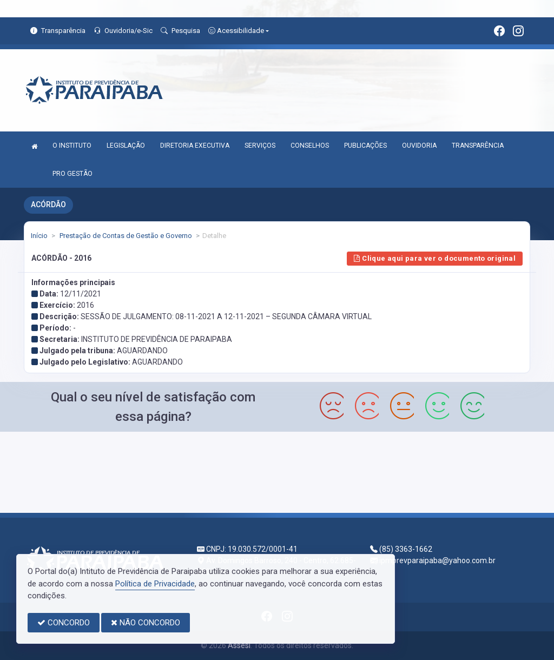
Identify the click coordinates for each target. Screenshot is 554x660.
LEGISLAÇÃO (126, 145)
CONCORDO (63, 623)
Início (39, 236)
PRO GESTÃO (72, 173)
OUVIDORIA (419, 145)
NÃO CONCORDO (145, 623)
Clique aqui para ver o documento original (435, 258)
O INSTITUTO (71, 145)
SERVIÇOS (260, 145)
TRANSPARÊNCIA (478, 145)
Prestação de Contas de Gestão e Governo (125, 236)
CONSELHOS (310, 145)
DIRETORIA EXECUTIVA (194, 145)
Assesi (239, 645)
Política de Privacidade (155, 584)
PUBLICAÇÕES (365, 145)
